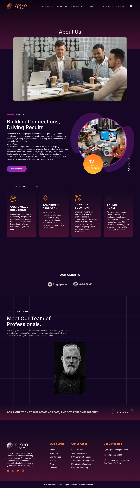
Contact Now (122, 412)
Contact (91, 6)
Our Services (61, 6)
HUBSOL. (92, 484)
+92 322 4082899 (114, 455)
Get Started (16, 169)
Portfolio (74, 6)
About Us (49, 6)
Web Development (79, 453)
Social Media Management (82, 460)
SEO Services (77, 450)
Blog (83, 6)
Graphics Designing (79, 468)
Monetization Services (81, 464)
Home (40, 6)
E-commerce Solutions (81, 457)
